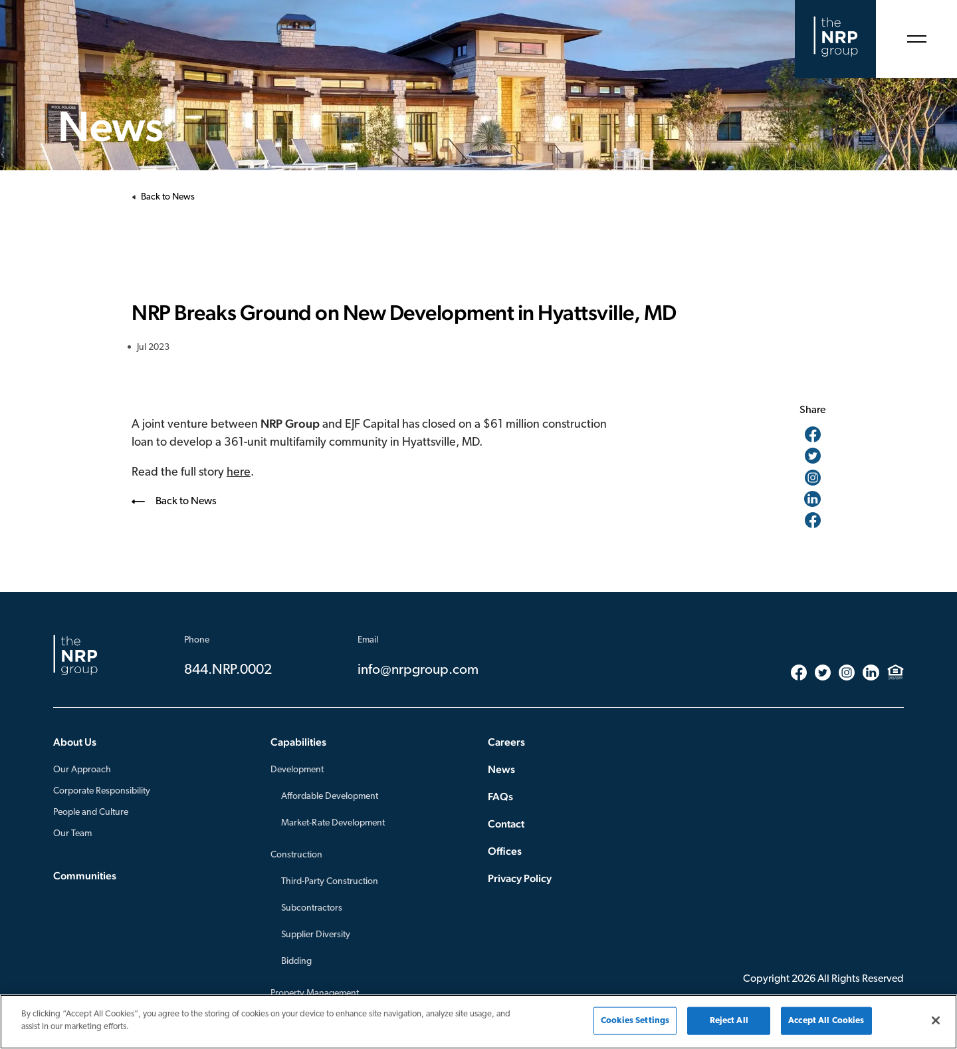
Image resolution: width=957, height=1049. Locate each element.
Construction (296, 855)
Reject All (729, 1020)
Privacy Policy (520, 878)
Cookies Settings (635, 1020)
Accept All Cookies (826, 1020)
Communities (84, 875)
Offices (505, 851)
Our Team (72, 834)
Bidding (296, 962)
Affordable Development (329, 797)
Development (297, 770)
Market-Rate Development (333, 823)
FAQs (500, 796)
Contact (506, 824)
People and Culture (90, 813)
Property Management (314, 993)
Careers (506, 742)
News (501, 769)
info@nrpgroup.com (418, 670)
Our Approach (82, 770)
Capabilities (298, 742)
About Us (74, 742)
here (239, 472)
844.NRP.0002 (228, 670)
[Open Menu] (916, 39)
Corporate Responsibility (101, 791)
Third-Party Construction (329, 882)
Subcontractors (311, 908)
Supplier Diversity (315, 935)
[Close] (935, 1020)
